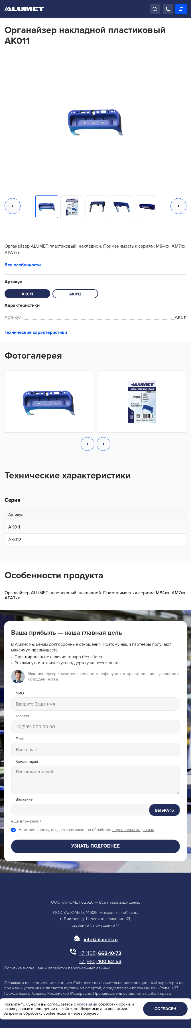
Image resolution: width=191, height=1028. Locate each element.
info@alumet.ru (101, 939)
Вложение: (24, 799)
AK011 (27, 294)
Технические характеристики (36, 332)
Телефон (23, 716)
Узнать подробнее (95, 846)
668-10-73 (100, 953)
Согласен (165, 1008)
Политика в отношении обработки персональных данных (57, 968)
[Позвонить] (168, 9)
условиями (87, 1004)
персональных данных (133, 829)
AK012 (75, 294)
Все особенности (23, 265)
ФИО (20, 693)
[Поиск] (155, 9)
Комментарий (27, 762)
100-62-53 (100, 961)
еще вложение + (26, 821)
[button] (13, 206)
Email (20, 739)
